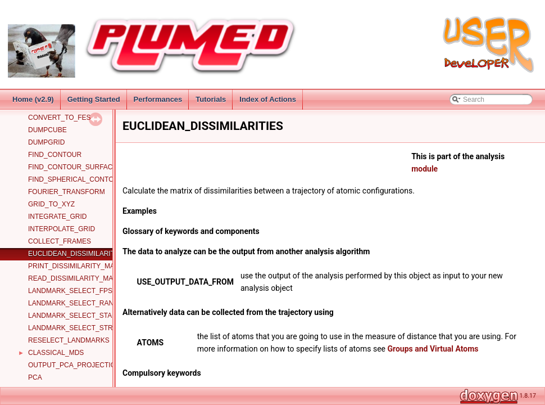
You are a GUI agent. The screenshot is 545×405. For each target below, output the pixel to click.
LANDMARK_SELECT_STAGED (77, 316)
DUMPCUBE (47, 130)
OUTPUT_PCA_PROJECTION (74, 365)
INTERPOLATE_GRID (61, 229)
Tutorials (211, 99)
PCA (35, 377)
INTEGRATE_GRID (57, 216)
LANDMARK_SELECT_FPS (70, 291)
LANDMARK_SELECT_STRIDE (76, 328)
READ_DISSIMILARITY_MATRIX (78, 278)
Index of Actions (267, 99)
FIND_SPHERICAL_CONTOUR (76, 179)
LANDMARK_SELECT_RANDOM (78, 303)
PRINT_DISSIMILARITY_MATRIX (78, 266)
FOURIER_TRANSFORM (66, 192)
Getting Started (93, 99)
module (424, 168)
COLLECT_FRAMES (59, 241)
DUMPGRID (46, 142)
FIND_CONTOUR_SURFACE (72, 167)
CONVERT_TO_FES (59, 118)
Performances (158, 99)
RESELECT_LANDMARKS (69, 340)
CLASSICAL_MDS (56, 353)
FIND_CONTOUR (54, 155)
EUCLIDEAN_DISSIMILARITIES (76, 254)
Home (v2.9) (33, 99)
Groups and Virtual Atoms (432, 348)
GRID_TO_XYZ (51, 204)
